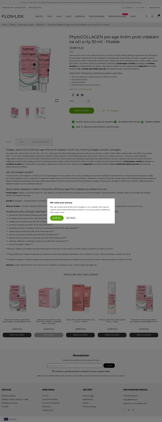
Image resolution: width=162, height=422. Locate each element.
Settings (70, 218)
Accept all (56, 218)
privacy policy (94, 210)
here (62, 212)
